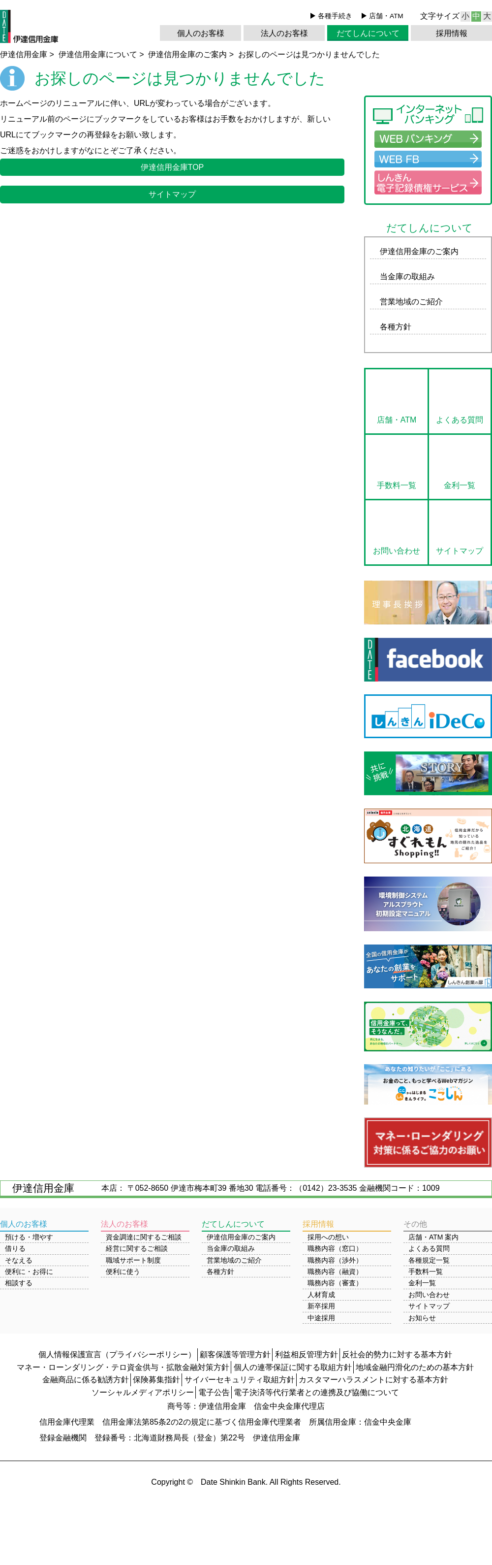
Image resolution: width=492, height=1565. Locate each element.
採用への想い (328, 1237)
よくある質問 (459, 420)
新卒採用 (321, 1306)
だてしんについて (368, 33)
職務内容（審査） (335, 1283)
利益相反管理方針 (306, 1354)
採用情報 (451, 33)
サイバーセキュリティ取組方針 (239, 1379)
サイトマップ (172, 194)
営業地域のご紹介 (411, 301)
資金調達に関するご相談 (144, 1237)
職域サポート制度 (133, 1260)
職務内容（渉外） (335, 1260)
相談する (18, 1283)
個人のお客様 (200, 33)
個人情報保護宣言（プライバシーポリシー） (117, 1354)
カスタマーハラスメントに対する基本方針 (373, 1379)
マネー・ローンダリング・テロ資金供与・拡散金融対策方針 (123, 1367)
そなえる (18, 1260)
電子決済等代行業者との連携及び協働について (316, 1392)
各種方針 (395, 327)
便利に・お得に (29, 1271)
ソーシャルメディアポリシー (143, 1392)
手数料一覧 (396, 485)
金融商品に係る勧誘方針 (85, 1379)
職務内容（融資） (335, 1271)
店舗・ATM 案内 (433, 1237)
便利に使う (123, 1271)
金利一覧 (459, 485)
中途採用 (321, 1318)
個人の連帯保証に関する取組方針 (293, 1367)
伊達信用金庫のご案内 (419, 251)
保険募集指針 (156, 1379)
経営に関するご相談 (137, 1248)
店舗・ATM (386, 16)
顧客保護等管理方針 (235, 1354)
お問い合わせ (396, 551)
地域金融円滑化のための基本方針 (415, 1367)
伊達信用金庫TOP (172, 167)
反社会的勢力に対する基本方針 (397, 1354)
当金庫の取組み (407, 276)
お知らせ (422, 1318)
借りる (15, 1248)
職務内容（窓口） (335, 1248)
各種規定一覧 (429, 1260)
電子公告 (214, 1392)
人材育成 (321, 1295)
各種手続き (335, 16)
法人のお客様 (284, 33)
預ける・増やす (29, 1237)
